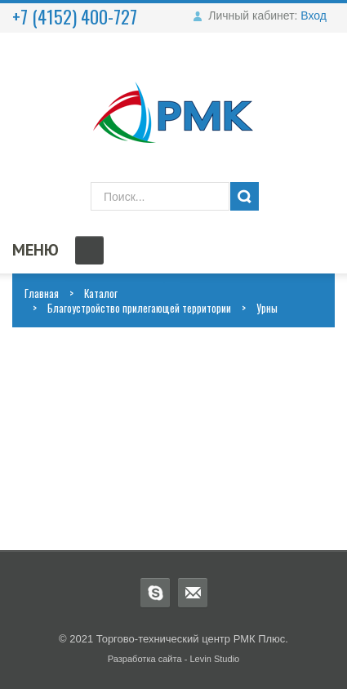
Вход (313, 15)
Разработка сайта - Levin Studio (174, 659)
